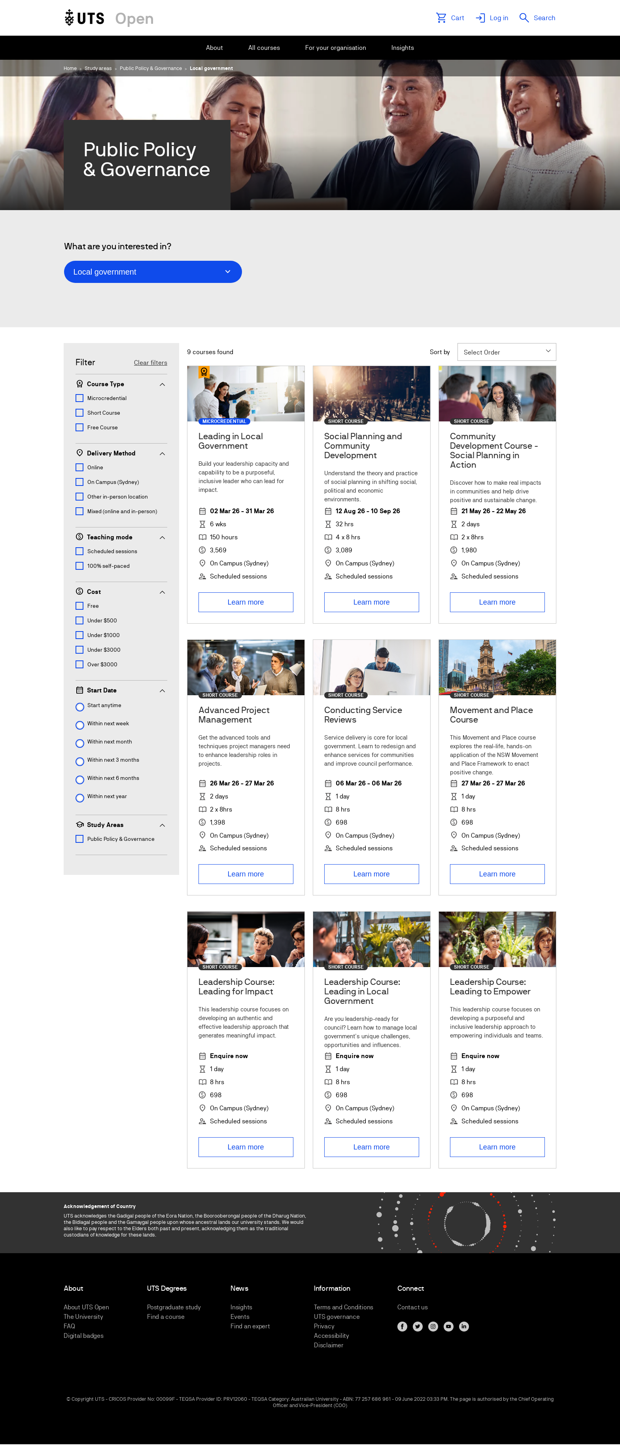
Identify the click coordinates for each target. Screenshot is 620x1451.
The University (83, 1316)
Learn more (246, 602)
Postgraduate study (174, 1307)
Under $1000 (103, 635)
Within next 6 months (113, 778)
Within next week (108, 723)
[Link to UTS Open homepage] (109, 18)
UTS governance (337, 1316)
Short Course (103, 413)
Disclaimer (329, 1345)
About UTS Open (86, 1307)
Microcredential (107, 398)
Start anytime (104, 705)
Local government (211, 68)
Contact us (412, 1307)
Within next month (109, 741)
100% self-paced (108, 566)
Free (93, 606)
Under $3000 (104, 650)
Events (240, 1316)
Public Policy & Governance (151, 68)
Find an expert (250, 1326)
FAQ (69, 1326)
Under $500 (102, 620)
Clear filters (150, 363)
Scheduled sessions (112, 551)
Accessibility (331, 1335)
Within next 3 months (113, 760)
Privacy (324, 1326)
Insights (241, 1307)
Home (70, 68)
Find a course (166, 1316)
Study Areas (121, 824)
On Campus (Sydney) (113, 482)
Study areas (98, 68)
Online (95, 467)
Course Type (121, 384)
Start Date (121, 690)
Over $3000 (102, 664)
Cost (121, 591)
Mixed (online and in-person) (122, 511)
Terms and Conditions (343, 1307)
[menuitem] (214, 48)
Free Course (102, 427)
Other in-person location (117, 496)
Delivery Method (121, 453)
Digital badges (84, 1335)
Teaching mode (121, 537)
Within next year (107, 796)
